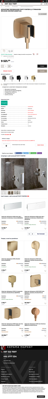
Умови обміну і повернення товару (8, 130)
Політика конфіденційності (35, 381)
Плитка (3, 369)
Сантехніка (3, 371)
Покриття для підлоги (6, 374)
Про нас (31, 369)
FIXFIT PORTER (31, 110)
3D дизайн (7, 134)
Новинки (3, 381)
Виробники (32, 371)
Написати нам (7, 360)
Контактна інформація (9, 363)
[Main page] (24, 348)
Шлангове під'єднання (32, 114)
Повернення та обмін (34, 376)
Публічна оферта (33, 379)
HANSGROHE (30, 106)
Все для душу (30, 112)
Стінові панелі (4, 379)
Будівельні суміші (5, 376)
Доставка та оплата (34, 374)
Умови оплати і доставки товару (7, 132)
